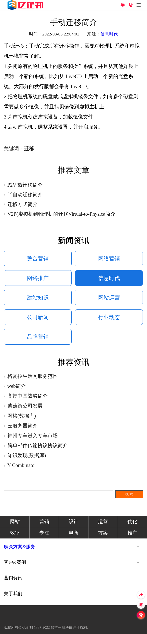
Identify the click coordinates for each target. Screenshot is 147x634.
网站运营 (109, 298)
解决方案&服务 (19, 546)
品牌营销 (38, 337)
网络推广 (38, 278)
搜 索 (129, 494)
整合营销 (38, 259)
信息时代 (109, 34)
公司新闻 (38, 317)
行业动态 (109, 317)
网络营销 (109, 259)
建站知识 (38, 298)
